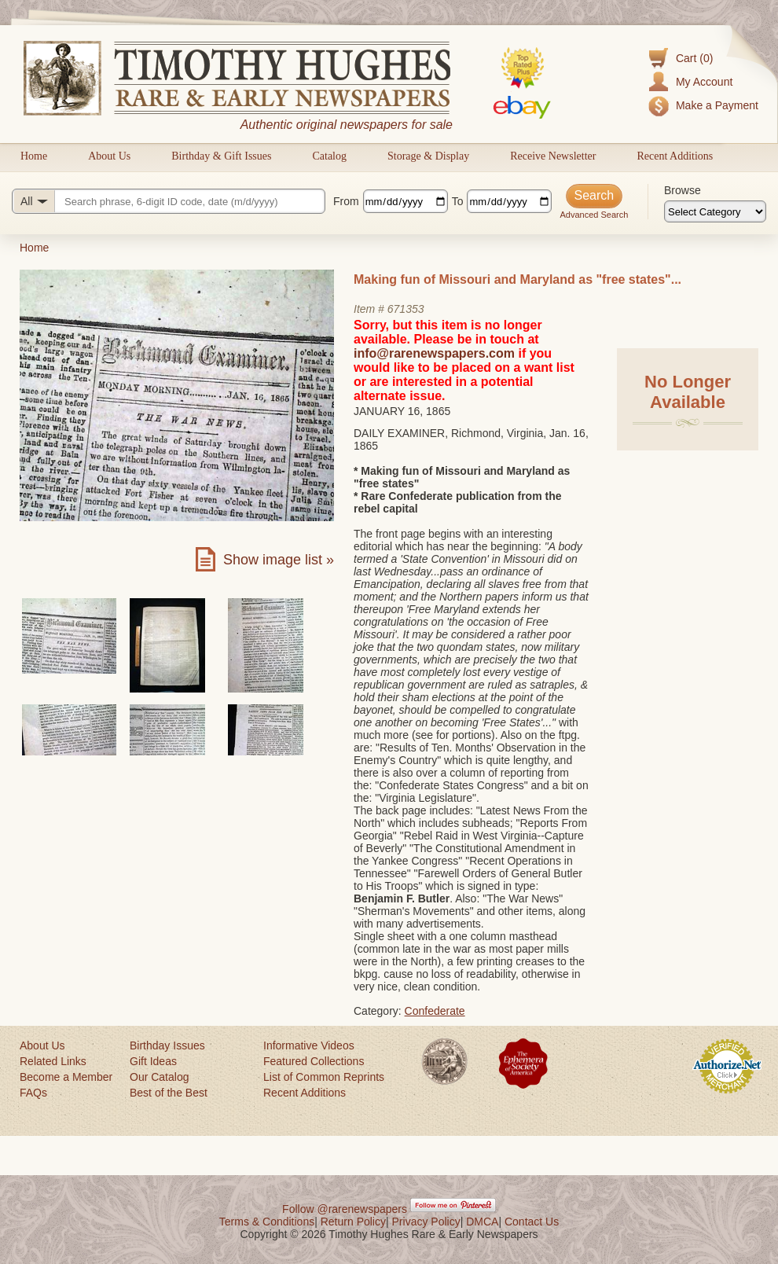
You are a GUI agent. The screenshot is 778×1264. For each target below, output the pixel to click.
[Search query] (168, 201)
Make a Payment (717, 105)
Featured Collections (313, 1061)
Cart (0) (694, 58)
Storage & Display (428, 156)
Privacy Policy (426, 1221)
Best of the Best (168, 1092)
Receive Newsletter (553, 156)
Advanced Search (594, 214)
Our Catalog (159, 1077)
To (458, 201)
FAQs (33, 1092)
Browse (682, 190)
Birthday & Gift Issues (221, 156)
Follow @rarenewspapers (344, 1209)
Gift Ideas (153, 1061)
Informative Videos (308, 1045)
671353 (405, 309)
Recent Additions (675, 156)
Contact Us (532, 1221)
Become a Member (66, 1077)
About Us (109, 156)
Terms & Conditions (266, 1221)
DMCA (482, 1221)
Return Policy (353, 1221)
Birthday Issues (167, 1045)
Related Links (53, 1061)
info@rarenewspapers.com (434, 353)
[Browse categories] (715, 211)
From (346, 201)
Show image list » (278, 560)
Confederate (435, 1011)
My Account (704, 81)
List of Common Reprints (323, 1077)
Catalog (329, 156)
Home (33, 156)
